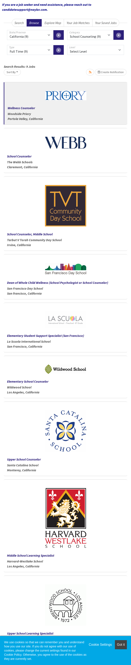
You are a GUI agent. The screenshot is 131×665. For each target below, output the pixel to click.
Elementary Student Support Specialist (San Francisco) (45, 336)
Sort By (11, 72)
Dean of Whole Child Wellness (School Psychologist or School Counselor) (57, 283)
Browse (34, 23)
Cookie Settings (100, 644)
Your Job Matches (78, 23)
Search (19, 23)
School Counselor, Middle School (30, 234)
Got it (121, 644)
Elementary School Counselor (27, 381)
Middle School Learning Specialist (30, 555)
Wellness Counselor (21, 108)
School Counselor (19, 156)
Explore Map (53, 23)
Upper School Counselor (24, 459)
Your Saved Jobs (106, 23)
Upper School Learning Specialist (30, 633)
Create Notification (111, 72)
